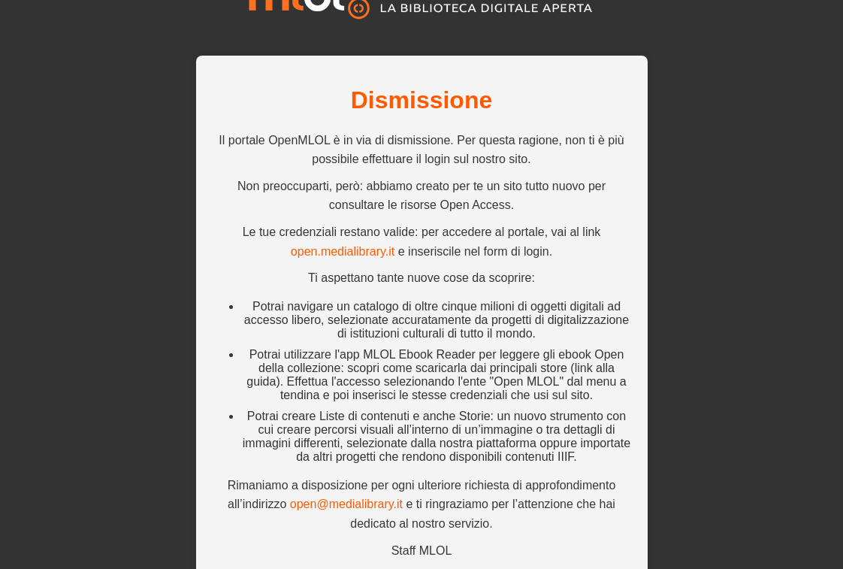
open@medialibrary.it (346, 504)
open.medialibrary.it (342, 251)
